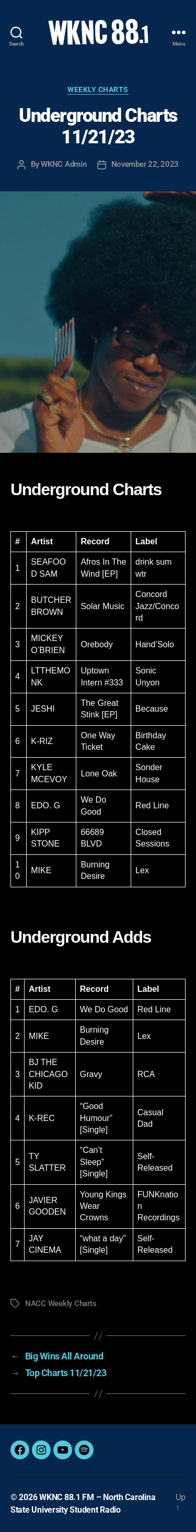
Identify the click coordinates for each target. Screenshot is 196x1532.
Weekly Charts (98, 89)
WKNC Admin (63, 164)
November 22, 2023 (145, 164)
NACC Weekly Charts (60, 1303)
